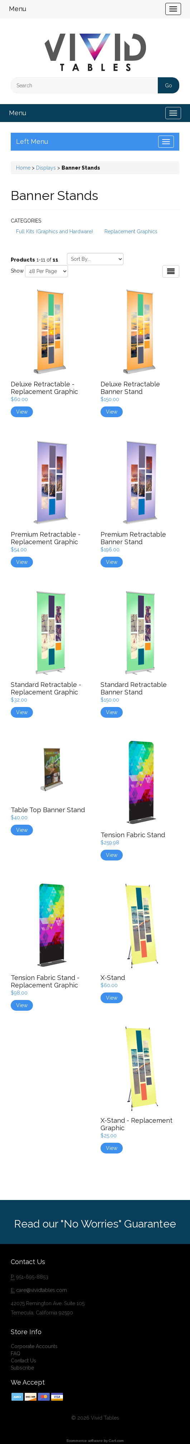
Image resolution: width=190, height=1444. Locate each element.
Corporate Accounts (34, 1346)
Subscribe (22, 1368)
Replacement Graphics (130, 231)
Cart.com (116, 1441)
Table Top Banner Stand (48, 810)
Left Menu (32, 141)
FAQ (15, 1353)
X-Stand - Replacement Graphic (136, 1124)
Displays (46, 168)
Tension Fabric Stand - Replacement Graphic (45, 981)
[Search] (95, 85)
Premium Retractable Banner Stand (133, 538)
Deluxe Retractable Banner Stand (130, 387)
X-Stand (113, 977)
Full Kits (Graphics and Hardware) (54, 231)
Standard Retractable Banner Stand (134, 688)
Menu (17, 9)
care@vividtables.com (41, 1290)
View (22, 412)
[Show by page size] (46, 271)
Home (23, 168)
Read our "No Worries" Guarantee (95, 1224)
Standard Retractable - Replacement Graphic (46, 688)
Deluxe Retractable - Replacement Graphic (44, 387)
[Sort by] (95, 259)
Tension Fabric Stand (133, 835)
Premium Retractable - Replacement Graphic (46, 538)
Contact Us (23, 1360)
